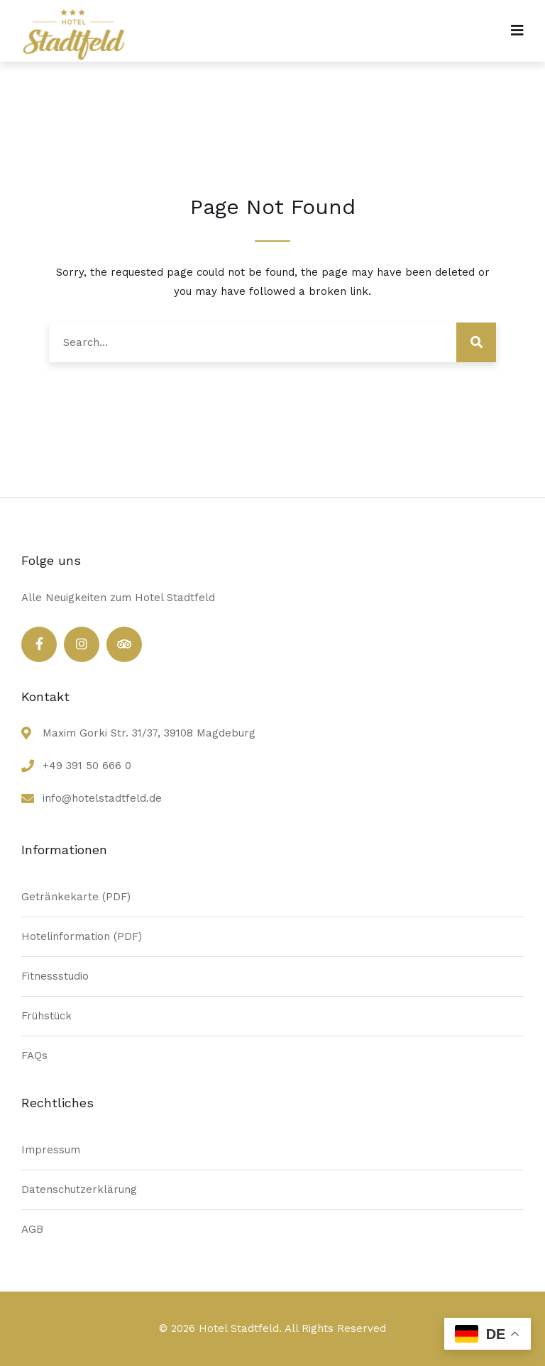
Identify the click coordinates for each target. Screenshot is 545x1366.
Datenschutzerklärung (79, 1189)
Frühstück (46, 1015)
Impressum (50, 1149)
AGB (32, 1229)
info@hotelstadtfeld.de (102, 798)
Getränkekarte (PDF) (76, 896)
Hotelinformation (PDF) (81, 936)
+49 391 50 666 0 (87, 765)
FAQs (34, 1055)
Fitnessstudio (55, 976)
